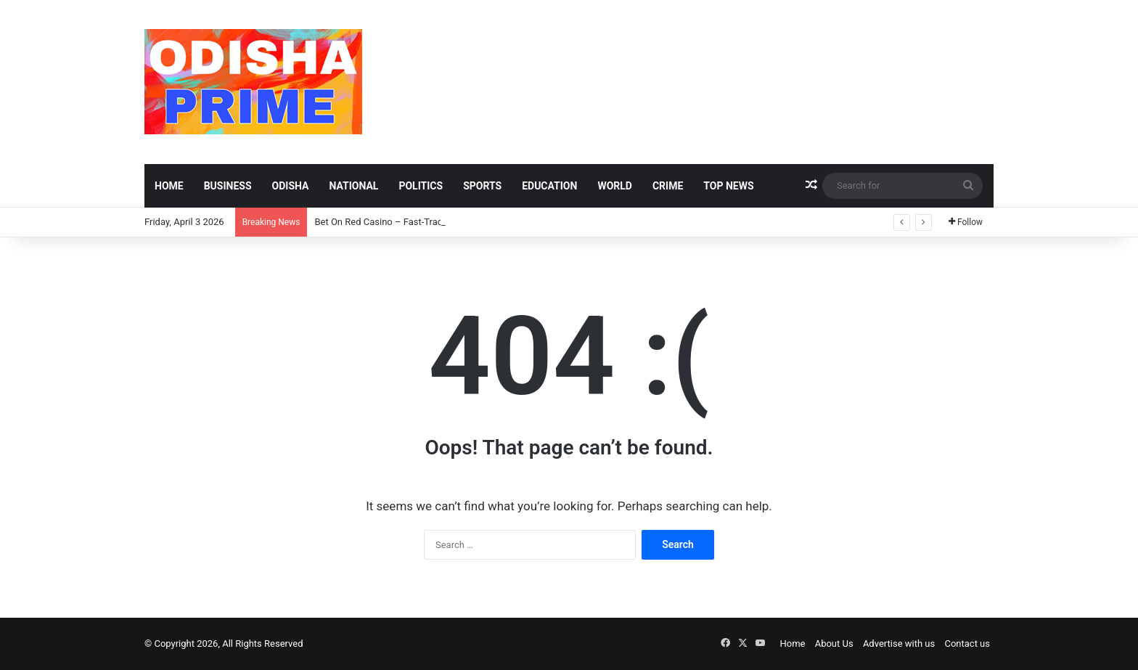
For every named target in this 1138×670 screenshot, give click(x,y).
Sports (482, 186)
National (353, 186)
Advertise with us (899, 643)
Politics (420, 186)
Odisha (290, 186)
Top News (728, 186)
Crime (667, 186)
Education (549, 186)
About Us (834, 643)
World (614, 186)
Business (228, 186)
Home (169, 186)
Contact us (967, 643)
